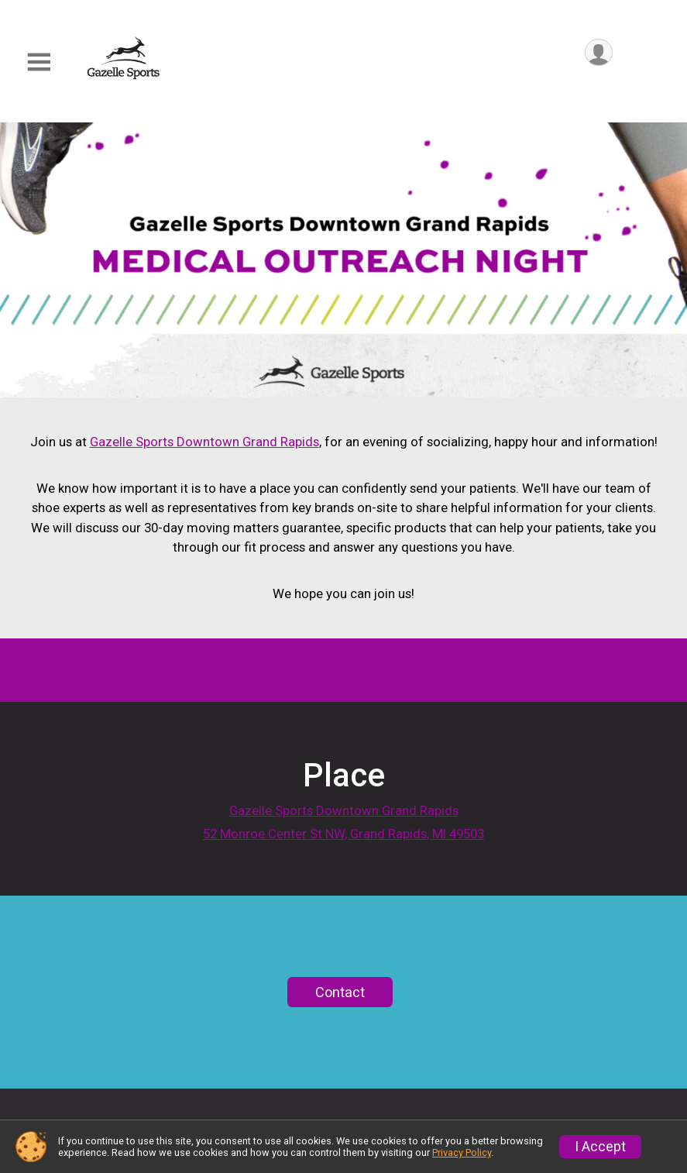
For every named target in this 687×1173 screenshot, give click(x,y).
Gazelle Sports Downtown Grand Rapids (204, 441)
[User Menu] (598, 53)
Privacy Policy (461, 1152)
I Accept (600, 1146)
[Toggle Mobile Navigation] (38, 62)
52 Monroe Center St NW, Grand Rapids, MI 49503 (343, 854)
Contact (340, 1054)
